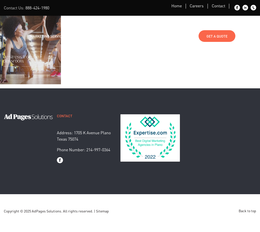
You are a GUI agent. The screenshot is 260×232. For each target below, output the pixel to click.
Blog (110, 36)
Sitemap (102, 211)
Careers (197, 5)
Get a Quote (217, 36)
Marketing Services (48, 36)
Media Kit (154, 36)
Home (176, 5)
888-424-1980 (37, 7)
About (130, 36)
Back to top (247, 210)
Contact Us (183, 36)
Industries (86, 36)
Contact (218, 5)
